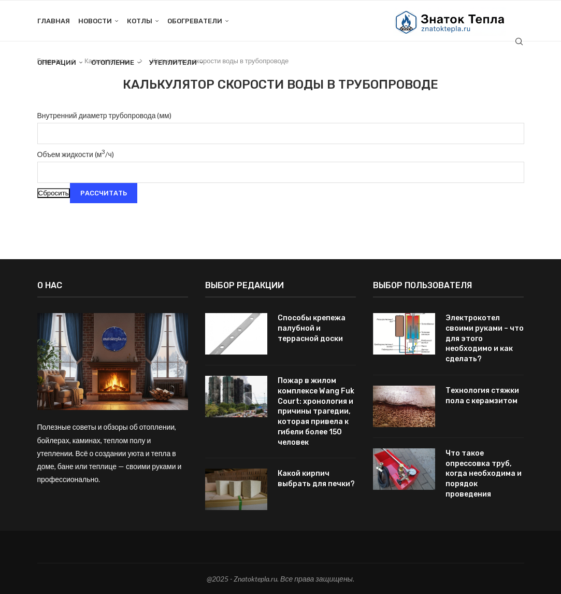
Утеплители (173, 62)
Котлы (139, 21)
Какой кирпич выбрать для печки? (316, 478)
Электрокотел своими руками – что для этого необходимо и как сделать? (484, 338)
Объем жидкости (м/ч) (75, 154)
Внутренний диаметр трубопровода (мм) (104, 115)
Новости (95, 21)
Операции (56, 62)
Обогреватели (194, 21)
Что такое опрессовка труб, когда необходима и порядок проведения (483, 473)
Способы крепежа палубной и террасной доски (312, 328)
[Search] (519, 42)
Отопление (112, 62)
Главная (53, 21)
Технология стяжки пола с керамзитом (482, 395)
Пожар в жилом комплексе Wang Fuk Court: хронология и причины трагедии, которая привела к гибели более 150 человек (316, 411)
